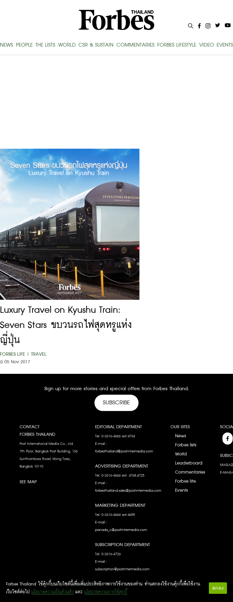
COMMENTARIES (135, 45)
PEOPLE (24, 45)
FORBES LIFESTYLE (176, 45)
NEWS (6, 45)
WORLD (67, 45)
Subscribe (116, 403)
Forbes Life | (15, 354)
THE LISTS (45, 45)
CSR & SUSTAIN (95, 45)
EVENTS (225, 45)
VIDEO (206, 45)
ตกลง (218, 588)
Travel (38, 354)
